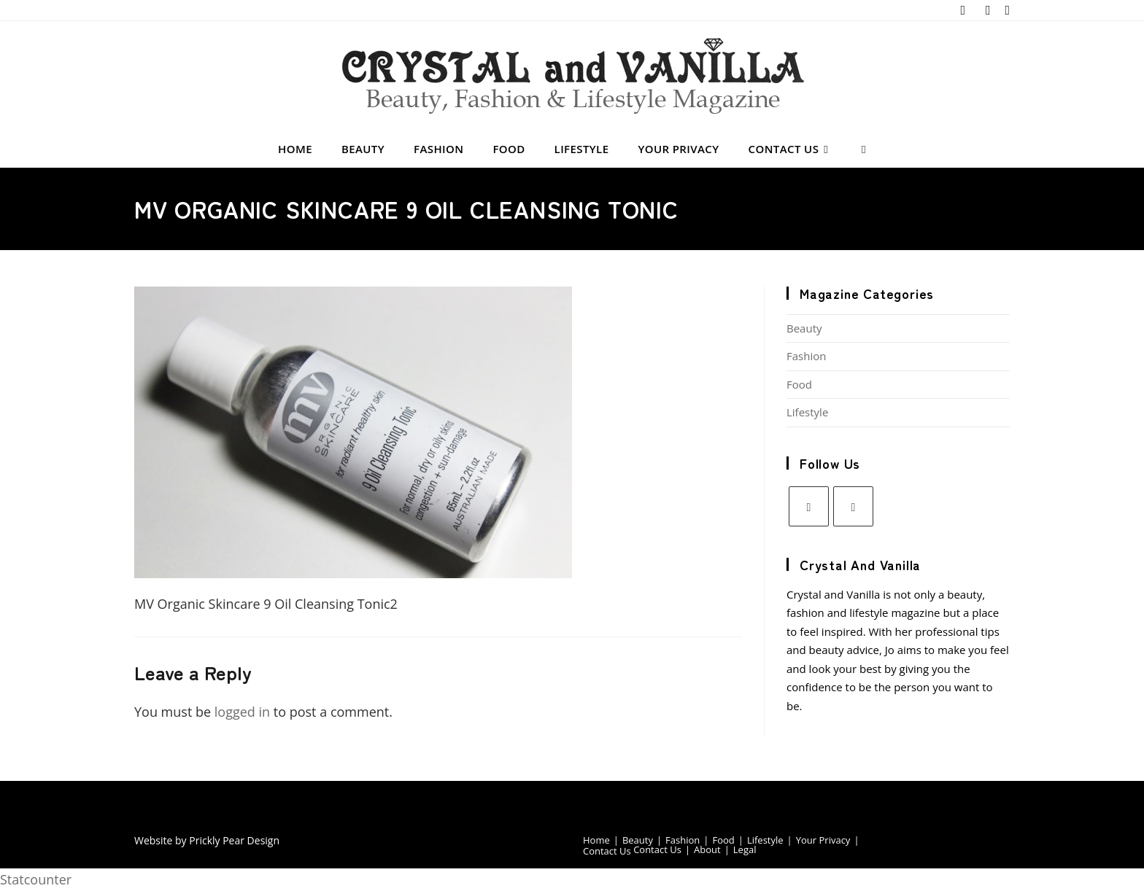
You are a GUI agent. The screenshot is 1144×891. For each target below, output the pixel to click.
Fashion (806, 356)
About (707, 849)
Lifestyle (807, 412)
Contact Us (607, 850)
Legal (745, 849)
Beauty (804, 328)
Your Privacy (823, 840)
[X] (809, 506)
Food (799, 384)
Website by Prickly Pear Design (206, 840)
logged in (242, 711)
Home (596, 840)
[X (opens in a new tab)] (962, 10)
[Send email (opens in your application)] (1005, 10)
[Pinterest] (853, 506)
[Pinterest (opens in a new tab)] (988, 10)
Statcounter (36, 879)
